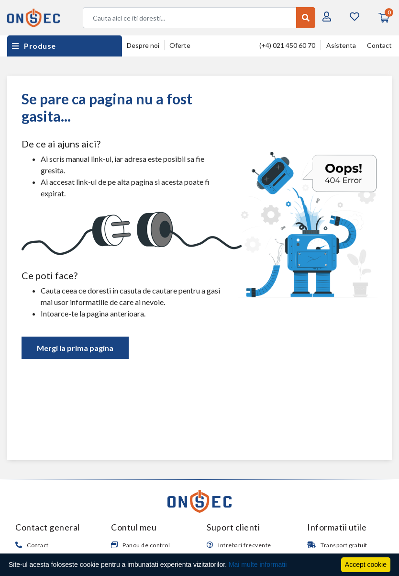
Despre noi (143, 45)
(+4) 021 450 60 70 (287, 45)
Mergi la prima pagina (75, 347)
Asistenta (341, 45)
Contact (379, 45)
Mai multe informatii (258, 564)
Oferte (179, 45)
